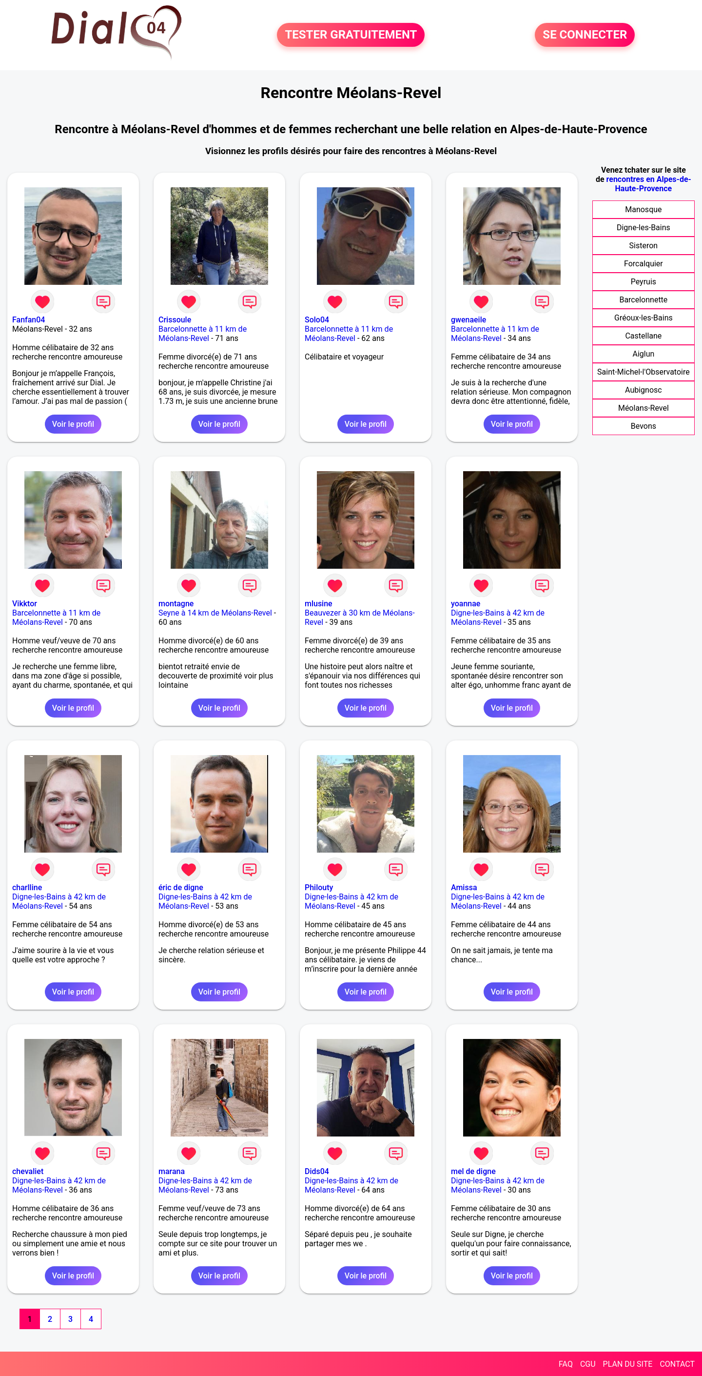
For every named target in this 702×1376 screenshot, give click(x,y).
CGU (588, 1364)
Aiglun (643, 354)
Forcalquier (643, 263)
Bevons (643, 426)
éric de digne (180, 887)
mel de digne (473, 1171)
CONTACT (677, 1364)
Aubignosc (643, 390)
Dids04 (317, 1171)
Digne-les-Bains (643, 227)
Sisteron (643, 245)
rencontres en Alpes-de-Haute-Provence (648, 184)
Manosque (643, 209)
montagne (176, 603)
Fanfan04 (28, 319)
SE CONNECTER (585, 35)
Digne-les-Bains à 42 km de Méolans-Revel (498, 617)
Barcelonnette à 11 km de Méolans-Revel (202, 333)
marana (171, 1171)
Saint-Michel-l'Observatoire (643, 372)
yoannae (465, 603)
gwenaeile (468, 319)
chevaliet (27, 1171)
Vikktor (24, 603)
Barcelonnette (643, 299)
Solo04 (317, 319)
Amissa (464, 887)
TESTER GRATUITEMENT (351, 35)
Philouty (319, 887)
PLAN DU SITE (628, 1364)
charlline (27, 887)
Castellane (643, 335)
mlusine (318, 603)
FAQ (566, 1364)
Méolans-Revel (643, 408)
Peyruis (643, 281)
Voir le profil (73, 424)
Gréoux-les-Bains (643, 317)
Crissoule (174, 319)
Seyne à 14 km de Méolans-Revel (215, 613)
